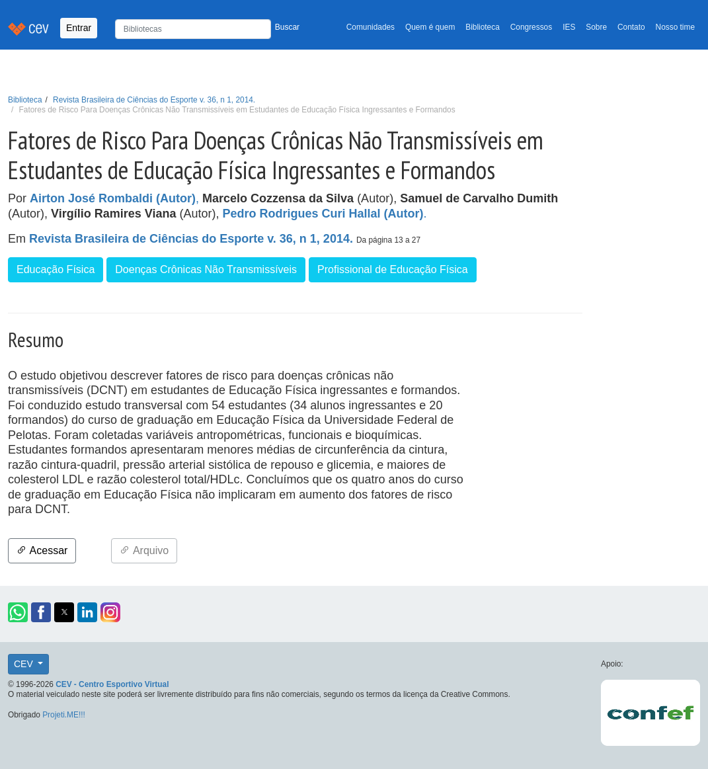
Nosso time (675, 27)
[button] (18, 612)
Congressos (531, 27)
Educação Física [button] (56, 269)
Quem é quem (430, 27)
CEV (25, 664)
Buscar (287, 27)
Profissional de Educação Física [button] (392, 269)
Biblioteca (482, 27)
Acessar (42, 550)
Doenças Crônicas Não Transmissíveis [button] (206, 269)
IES (569, 27)
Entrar (78, 27)
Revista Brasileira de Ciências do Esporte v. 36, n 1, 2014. (154, 99)
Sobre (596, 27)
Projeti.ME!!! (63, 714)
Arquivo (144, 550)
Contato (631, 27)
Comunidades (370, 27)
